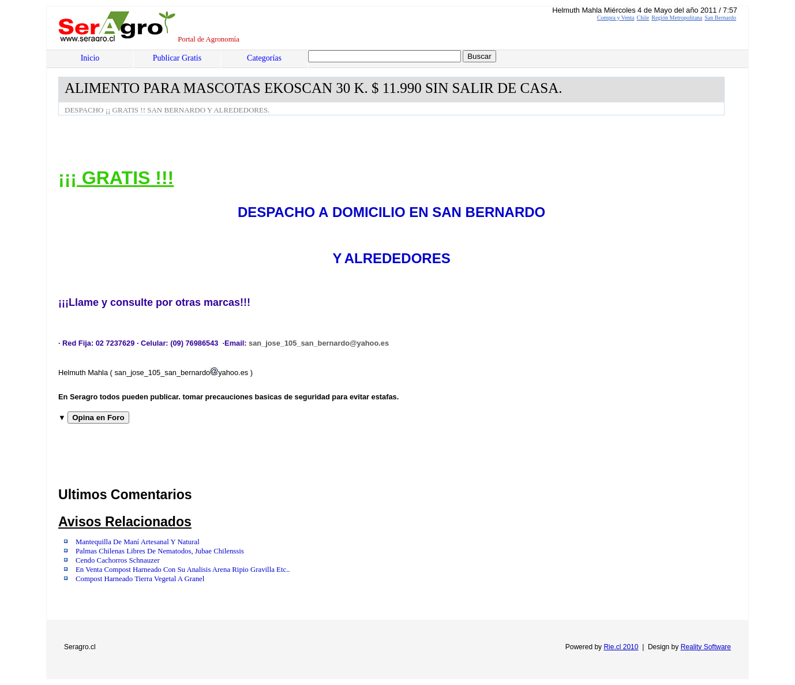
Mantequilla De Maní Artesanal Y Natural (138, 542)
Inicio (90, 58)
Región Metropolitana (676, 17)
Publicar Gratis (177, 58)
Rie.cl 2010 (620, 647)
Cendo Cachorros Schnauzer (118, 560)
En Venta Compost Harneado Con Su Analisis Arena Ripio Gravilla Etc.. (183, 570)
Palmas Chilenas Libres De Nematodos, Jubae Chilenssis (160, 551)
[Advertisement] (268, 147)
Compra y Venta (616, 17)
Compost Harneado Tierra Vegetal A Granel (140, 579)
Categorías (264, 58)
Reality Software (706, 647)
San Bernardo (720, 17)
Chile (643, 17)
